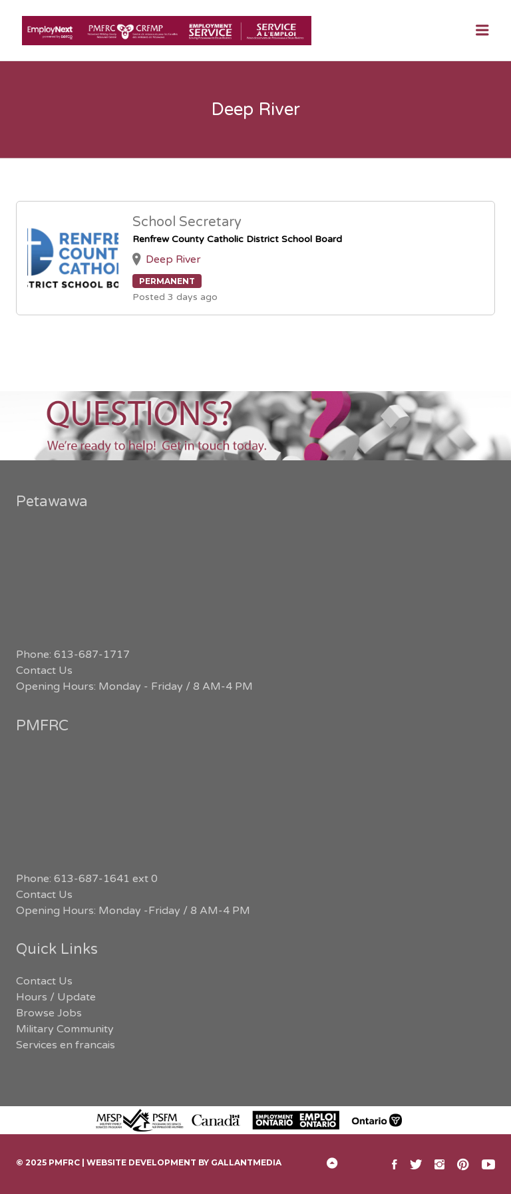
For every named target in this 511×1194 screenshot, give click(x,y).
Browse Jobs (49, 1013)
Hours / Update (56, 997)
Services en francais (65, 1045)
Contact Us (44, 670)
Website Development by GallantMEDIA (183, 1162)
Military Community (65, 1029)
